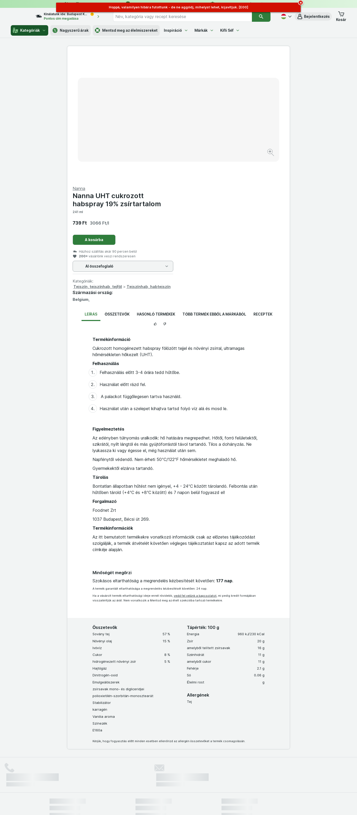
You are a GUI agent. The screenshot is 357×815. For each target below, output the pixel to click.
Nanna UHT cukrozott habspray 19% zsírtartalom (228, 74)
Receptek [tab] (262, 188)
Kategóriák (29, 30)
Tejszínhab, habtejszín (260, 160)
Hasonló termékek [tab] (156, 188)
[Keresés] (261, 16)
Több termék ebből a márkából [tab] (214, 188)
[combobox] (187, 16)
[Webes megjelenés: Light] (183, 804)
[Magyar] (286, 16)
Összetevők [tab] (117, 188)
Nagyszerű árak (70, 30)
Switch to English (187, 783)
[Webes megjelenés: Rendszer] (157, 804)
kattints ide (117, 770)
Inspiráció (176, 30)
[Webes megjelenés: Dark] (204, 804)
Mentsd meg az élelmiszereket (126, 30)
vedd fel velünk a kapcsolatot (195, 469)
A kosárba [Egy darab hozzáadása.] (205, 113)
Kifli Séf (230, 30)
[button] (313, 16)
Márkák (204, 30)
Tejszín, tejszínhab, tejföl (209, 160)
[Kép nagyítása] (160, 136)
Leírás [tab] (91, 188)
